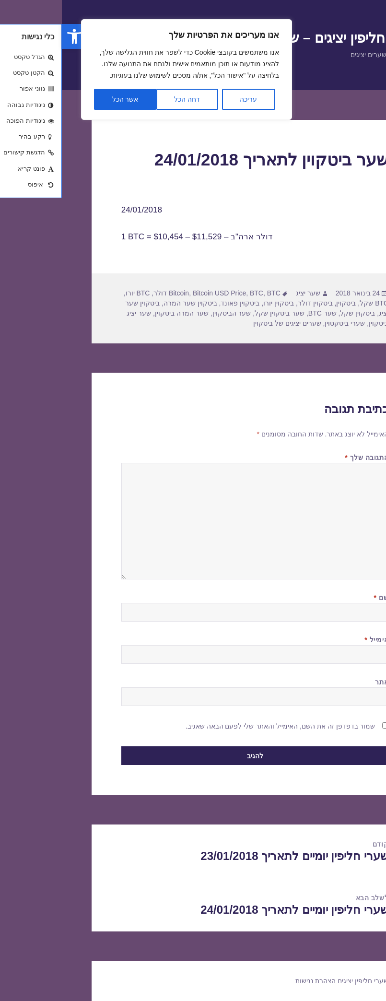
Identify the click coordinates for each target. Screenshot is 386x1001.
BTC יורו (76, 293)
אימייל (315, 640)
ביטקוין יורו (216, 303)
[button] (12, 36)
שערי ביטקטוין (283, 323)
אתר (320, 682)
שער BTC (260, 313)
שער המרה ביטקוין (120, 313)
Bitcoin (117, 293)
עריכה (186, 99)
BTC (194, 293)
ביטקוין (284, 303)
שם (319, 597)
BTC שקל (312, 303)
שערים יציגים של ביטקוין (225, 323)
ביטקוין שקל (295, 313)
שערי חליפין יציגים (301, 981)
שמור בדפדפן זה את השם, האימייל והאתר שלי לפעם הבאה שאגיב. (219, 726)
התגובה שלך (305, 457)
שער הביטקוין (170, 313)
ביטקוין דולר (253, 303)
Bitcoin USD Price (157, 293)
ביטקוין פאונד (178, 303)
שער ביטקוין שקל (218, 313)
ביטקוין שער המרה (128, 303)
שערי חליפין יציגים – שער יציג (271, 38)
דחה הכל (125, 99)
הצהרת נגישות (254, 981)
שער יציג (246, 293)
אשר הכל (63, 99)
